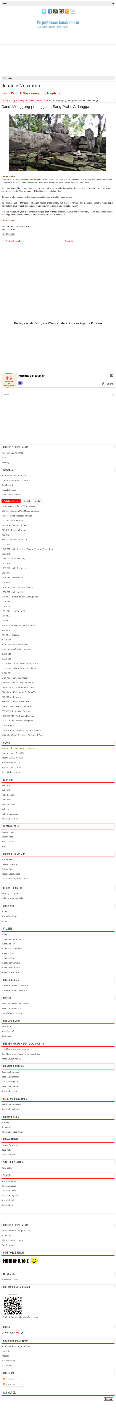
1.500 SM (6, 554)
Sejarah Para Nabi (10, 818)
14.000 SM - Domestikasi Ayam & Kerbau (21, 663)
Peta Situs (6, 1235)
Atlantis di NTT (9, 953)
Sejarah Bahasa (9, 1190)
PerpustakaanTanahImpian (28, 179)
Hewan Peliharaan (10, 1145)
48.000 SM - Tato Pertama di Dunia (18, 687)
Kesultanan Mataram (11, 1104)
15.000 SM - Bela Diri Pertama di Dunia (19, 668)
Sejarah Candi (41, 100)
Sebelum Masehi (11, 501)
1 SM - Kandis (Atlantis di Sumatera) (18, 506)
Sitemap (5, 462)
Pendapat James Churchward (15, 1003)
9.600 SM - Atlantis (10, 634)
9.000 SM (6, 630)
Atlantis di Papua (9, 958)
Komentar (9, 1384)
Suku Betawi (7, 1167)
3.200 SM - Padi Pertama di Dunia (17, 587)
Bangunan (6, 1036)
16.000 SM (6, 673)
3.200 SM (6, 601)
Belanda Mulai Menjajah (13, 898)
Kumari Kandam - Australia (14, 990)
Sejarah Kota (7, 1205)
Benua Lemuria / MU (11, 1008)
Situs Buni (6, 1026)
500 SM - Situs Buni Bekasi (14, 525)
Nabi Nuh (6, 790)
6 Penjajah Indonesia (11, 893)
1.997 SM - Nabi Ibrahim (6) (14, 568)
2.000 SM (6, 573)
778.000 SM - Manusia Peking (16, 711)
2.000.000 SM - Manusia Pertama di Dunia (21, 730)
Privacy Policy (8, 1360)
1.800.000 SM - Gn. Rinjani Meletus (18, 716)
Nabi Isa (5, 809)
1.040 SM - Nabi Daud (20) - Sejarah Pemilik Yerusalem (27, 549)
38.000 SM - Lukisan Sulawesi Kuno (18, 682)
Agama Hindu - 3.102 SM (13, 753)
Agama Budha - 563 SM (12, 757)
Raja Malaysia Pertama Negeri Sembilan (21, 1054)
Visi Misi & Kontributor (12, 452)
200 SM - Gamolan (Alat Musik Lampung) (21, 511)
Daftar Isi (6, 457)
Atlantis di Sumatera (11, 967)
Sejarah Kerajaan (9, 1091)
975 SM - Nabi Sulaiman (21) (14, 539)
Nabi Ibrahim (8, 794)
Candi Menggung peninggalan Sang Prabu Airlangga (45, 107)
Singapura (6, 1127)
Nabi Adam (7, 785)
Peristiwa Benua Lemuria (14, 1013)
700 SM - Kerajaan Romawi (14, 530)
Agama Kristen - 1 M (11, 762)
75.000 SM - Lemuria (11, 697)
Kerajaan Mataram (10, 1076)
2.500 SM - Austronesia (12, 577)
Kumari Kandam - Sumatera (15, 985)
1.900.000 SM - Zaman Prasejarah (17, 720)
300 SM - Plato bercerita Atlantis (17, 515)
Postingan (9, 1379)
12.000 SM (6, 654)
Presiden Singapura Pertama (15, 1049)
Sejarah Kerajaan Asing (12, 1131)
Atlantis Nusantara (10, 972)
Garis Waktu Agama (11, 772)
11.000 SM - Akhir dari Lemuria (16, 649)
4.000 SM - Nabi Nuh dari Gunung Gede (20, 596)
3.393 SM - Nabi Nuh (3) (12, 592)
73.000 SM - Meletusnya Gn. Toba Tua (19, 692)
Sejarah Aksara (9, 1185)
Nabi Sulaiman (8, 804)
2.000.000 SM (8, 725)
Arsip (37, 501)
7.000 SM (6, 620)
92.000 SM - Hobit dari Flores (15, 701)
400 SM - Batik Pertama (13, 520)
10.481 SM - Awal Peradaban (15, 644)
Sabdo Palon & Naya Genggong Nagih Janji (33, 93)
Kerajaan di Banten (10, 1086)
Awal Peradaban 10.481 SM (14, 475)
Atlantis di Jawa (9, 943)
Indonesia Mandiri (10, 1279)
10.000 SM (6, 639)
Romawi (6, 1122)
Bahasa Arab (7, 836)
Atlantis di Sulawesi (11, 962)
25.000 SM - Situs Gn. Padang (15, 677)
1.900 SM (6, 563)
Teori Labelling (9, 490)
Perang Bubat (8, 859)
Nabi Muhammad (10, 814)
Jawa (31, 100)
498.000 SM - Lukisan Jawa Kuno (17, 706)
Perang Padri (8, 869)
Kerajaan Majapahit (10, 1081)
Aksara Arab (8, 841)
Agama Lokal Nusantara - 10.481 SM (18, 748)
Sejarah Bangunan (10, 1195)
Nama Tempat (8, 1154)
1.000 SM (6, 544)
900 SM (5, 534)
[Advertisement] (58, 52)
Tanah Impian (8, 1245)
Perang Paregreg (10, 864)
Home (5, 100)
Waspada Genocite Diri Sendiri (16, 480)
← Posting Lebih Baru (13, 241)
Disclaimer (7, 1365)
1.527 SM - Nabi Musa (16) (13, 558)
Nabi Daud (6, 799)
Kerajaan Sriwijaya (10, 1072)
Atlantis (5, 911)
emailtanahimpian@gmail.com (16, 1230)
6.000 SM (6, 615)
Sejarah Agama (9, 1181)
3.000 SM (6, 582)
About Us (6, 1351)
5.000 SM (6, 606)
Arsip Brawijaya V (18, 100)
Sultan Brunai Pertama (12, 1058)
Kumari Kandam (9, 916)
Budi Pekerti (7, 485)
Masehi (27, 501)
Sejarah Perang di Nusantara (15, 878)
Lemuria (6, 921)
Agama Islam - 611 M (11, 767)
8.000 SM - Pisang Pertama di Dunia (18, 625)
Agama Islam (8, 832)
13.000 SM (6, 658)
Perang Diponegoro (11, 873)
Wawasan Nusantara (11, 494)
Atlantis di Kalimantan (12, 948)
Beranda (69, 241)
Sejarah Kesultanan (10, 1109)
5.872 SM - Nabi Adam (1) (13, 611)
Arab (4, 846)
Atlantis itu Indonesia (11, 939)
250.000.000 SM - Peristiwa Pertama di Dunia (23, 735)
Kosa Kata (6, 1149)
